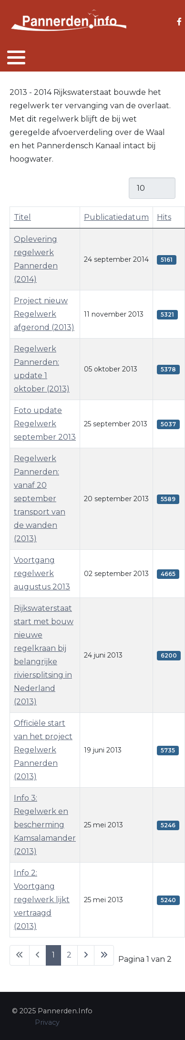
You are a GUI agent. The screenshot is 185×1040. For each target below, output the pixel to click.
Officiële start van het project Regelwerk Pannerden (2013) (43, 750)
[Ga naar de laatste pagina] (104, 955)
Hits (164, 217)
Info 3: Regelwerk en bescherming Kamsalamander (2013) (45, 824)
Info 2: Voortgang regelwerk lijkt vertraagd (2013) (42, 899)
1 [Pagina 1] (53, 954)
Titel (22, 217)
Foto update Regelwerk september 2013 (45, 424)
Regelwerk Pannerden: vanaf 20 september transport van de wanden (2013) (39, 498)
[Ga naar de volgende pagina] (85, 955)
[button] (16, 57)
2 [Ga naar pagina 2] (69, 954)
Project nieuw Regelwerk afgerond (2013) (44, 314)
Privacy (47, 1022)
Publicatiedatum (116, 217)
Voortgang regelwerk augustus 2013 (42, 573)
